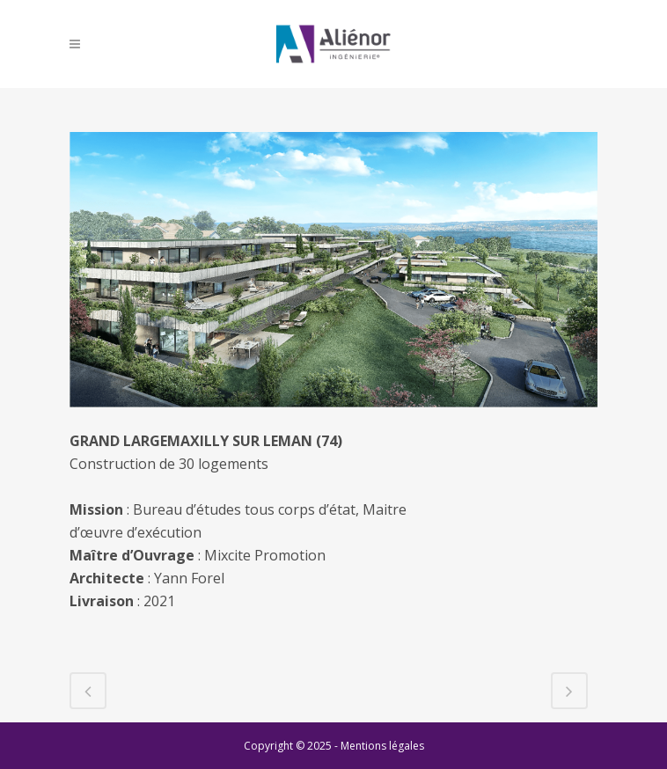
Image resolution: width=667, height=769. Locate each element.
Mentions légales (382, 745)
